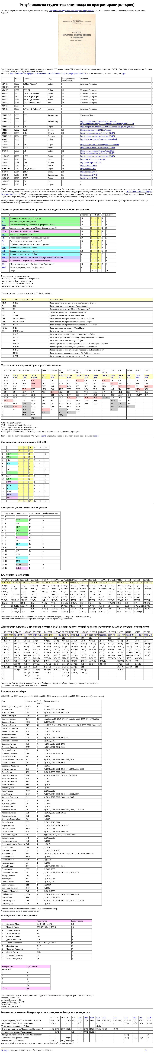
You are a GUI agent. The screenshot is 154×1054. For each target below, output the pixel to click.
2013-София (34, 376)
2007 (98, 1017)
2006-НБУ (95, 376)
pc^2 (44, 436)
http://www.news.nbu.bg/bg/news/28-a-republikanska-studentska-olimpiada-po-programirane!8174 (48, 74)
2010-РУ (62, 375)
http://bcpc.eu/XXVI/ (88, 172)
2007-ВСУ (86, 376)
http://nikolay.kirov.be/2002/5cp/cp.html (95, 130)
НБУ (4, 235)
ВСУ (4, 225)
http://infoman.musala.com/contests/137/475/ (97, 136)
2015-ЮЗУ (15, 376)
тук (123, 74)
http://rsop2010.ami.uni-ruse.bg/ (92, 159)
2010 (79, 1017)
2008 (92, 1017)
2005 (115, 1017)
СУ (3, 244)
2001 (149, 1017)
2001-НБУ (138, 376)
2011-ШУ (53, 376)
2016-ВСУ (8, 635)
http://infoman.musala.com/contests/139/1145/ (98, 121)
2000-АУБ (146, 376)
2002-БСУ (129, 376)
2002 (141, 1017)
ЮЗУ (4, 267)
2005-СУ (105, 375)
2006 (104, 1017)
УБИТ (4, 257)
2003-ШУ (120, 376)
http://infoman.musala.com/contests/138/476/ (97, 133)
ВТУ (4, 228)
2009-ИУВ (69, 376)
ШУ (3, 264)
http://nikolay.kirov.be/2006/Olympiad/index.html (99, 145)
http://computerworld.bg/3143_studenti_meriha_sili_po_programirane (107, 127)
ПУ (3, 238)
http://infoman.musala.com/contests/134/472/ (97, 148)
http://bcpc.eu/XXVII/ (88, 175)
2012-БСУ (44, 376)
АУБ (3, 218)
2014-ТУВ (24, 376)
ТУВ (4, 248)
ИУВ (4, 231)
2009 (86, 1017)
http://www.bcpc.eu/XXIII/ (90, 162)
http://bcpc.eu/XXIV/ (88, 166)
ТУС (4, 254)
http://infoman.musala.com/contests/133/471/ (97, 153)
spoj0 (96, 436)
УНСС (4, 261)
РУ (3, 241)
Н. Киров (5, 1050)
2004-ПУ (113, 376)
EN (146, 1050)
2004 (126, 1017)
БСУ (3, 221)
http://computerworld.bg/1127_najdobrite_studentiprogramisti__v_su (107, 124)
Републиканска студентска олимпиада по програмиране (71, 11)
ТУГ (3, 251)
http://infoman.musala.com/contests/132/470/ (97, 156)
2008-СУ (79, 375)
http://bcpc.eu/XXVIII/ (89, 178)
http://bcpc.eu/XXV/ (88, 169)
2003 (134, 1017)
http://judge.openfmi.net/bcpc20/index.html (97, 151)
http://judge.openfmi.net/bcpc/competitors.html (98, 139)
